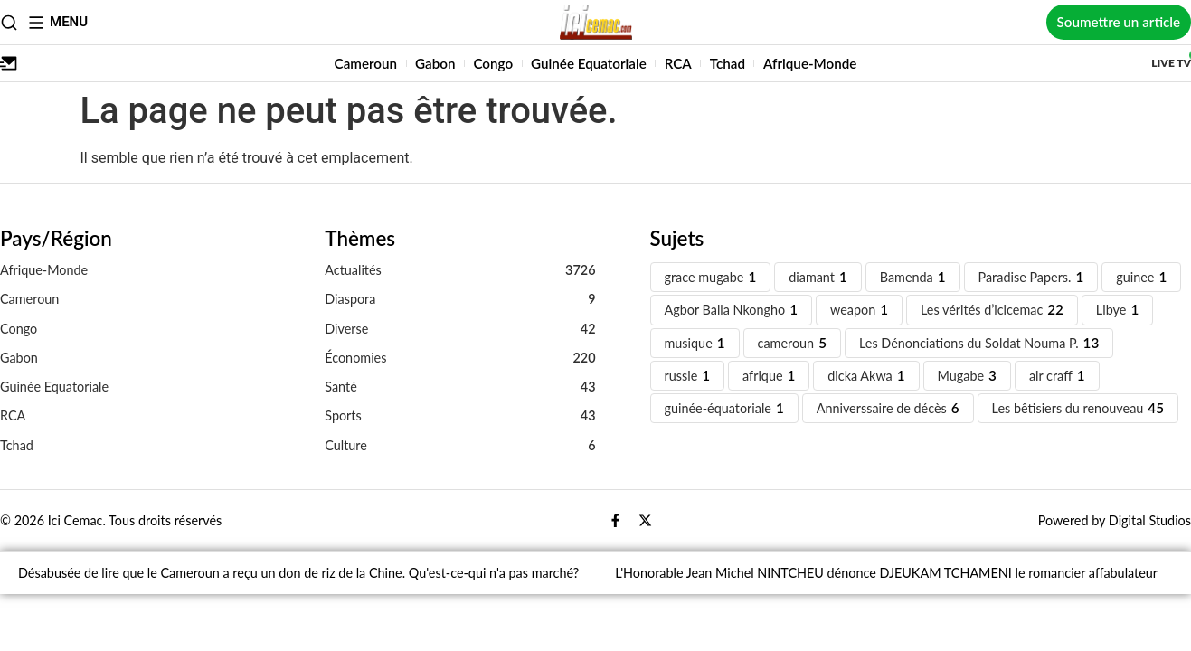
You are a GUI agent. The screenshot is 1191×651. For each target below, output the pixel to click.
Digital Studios (1150, 520)
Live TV (1171, 63)
